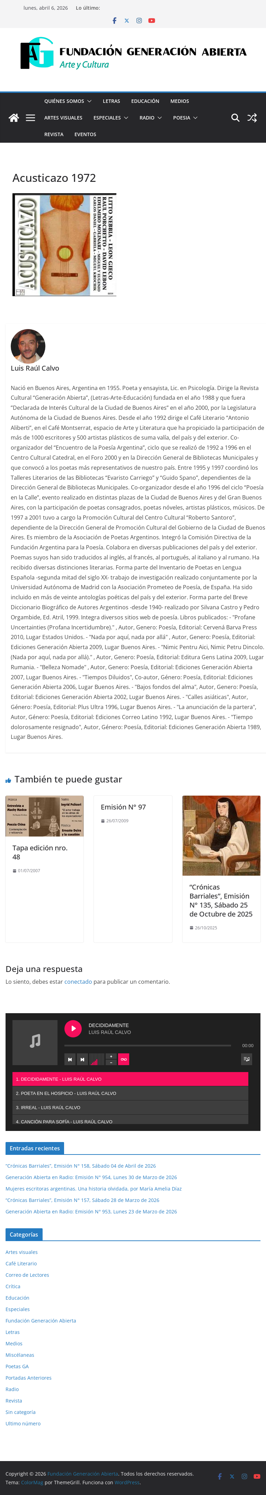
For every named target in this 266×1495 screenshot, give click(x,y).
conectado (78, 981)
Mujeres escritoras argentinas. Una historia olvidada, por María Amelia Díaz (94, 1188)
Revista (53, 134)
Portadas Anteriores (29, 1377)
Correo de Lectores (27, 1275)
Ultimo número (23, 1423)
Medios (179, 101)
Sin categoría (21, 1412)
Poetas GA (17, 1366)
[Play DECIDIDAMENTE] (73, 1028)
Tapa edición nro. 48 (40, 852)
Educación (145, 101)
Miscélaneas (20, 1355)
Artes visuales (63, 117)
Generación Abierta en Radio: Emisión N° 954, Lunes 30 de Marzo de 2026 (91, 1177)
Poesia (181, 117)
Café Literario (21, 1263)
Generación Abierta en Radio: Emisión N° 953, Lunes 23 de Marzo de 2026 (91, 1211)
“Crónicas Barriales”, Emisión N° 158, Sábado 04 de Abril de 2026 (81, 1165)
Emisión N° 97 (123, 807)
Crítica (13, 1286)
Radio (147, 117)
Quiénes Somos (64, 101)
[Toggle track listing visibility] (246, 1059)
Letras (111, 101)
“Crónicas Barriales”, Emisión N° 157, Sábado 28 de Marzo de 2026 (82, 1200)
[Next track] (82, 1059)
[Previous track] (70, 1059)
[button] (88, 101)
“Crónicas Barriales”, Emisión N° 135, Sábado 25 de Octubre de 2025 (220, 900)
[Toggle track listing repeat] (123, 1059)
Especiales (107, 117)
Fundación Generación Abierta (41, 1320)
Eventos (85, 134)
